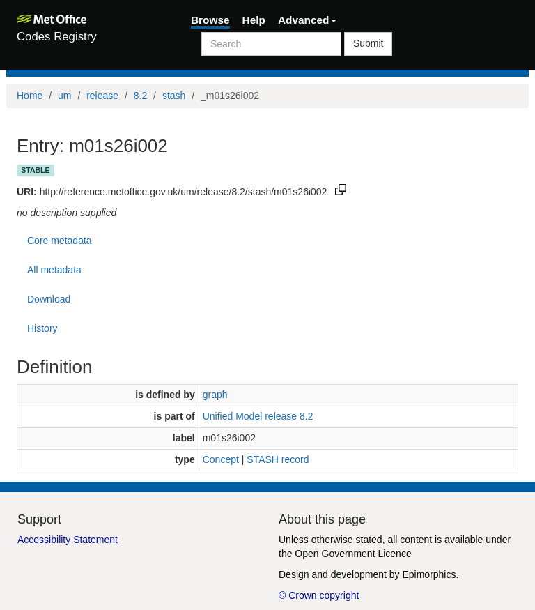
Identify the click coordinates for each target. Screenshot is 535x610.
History (42, 328)
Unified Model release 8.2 (258, 416)
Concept (221, 459)
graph (215, 394)
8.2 (140, 95)
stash (173, 95)
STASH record (278, 459)
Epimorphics (429, 574)
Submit (368, 43)
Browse (210, 20)
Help (253, 20)
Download (48, 299)
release (102, 95)
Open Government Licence (353, 553)
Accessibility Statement (67, 539)
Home (29, 95)
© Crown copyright (319, 595)
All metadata (54, 269)
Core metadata (59, 240)
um (64, 95)
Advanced (307, 20)
